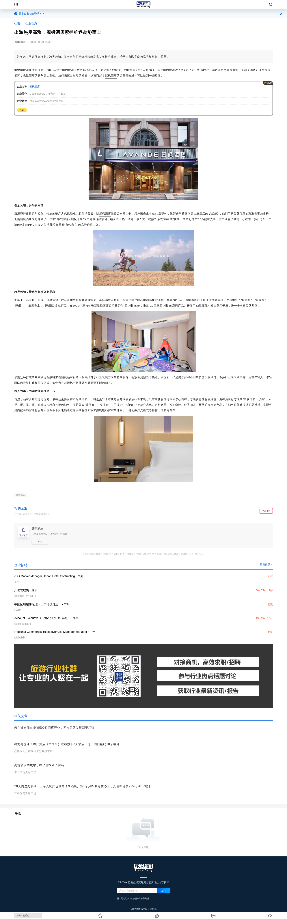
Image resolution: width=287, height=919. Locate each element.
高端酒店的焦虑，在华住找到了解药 (39, 765)
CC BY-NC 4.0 (195, 553)
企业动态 (31, 23)
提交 (163, 890)
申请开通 (266, 511)
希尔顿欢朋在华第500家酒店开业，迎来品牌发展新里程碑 (54, 727)
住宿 (17, 23)
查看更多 (266, 564)
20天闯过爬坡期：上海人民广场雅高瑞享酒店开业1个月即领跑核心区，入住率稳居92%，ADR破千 (82, 786)
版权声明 (147, 553)
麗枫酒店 (111, 75)
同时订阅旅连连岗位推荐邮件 (133, 898)
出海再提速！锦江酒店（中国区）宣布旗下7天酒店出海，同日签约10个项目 (66, 744)
